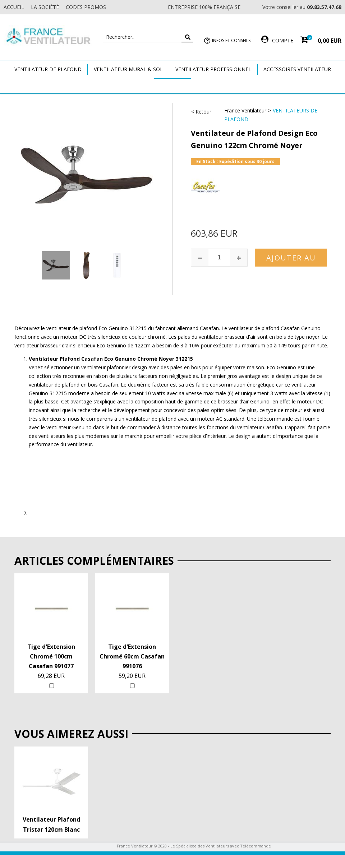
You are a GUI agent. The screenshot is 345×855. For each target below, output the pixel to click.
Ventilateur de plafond (48, 69)
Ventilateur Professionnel (213, 69)
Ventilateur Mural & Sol (128, 69)
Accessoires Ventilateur (297, 69)
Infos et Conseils (231, 40)
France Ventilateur (245, 110)
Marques (172, 85)
